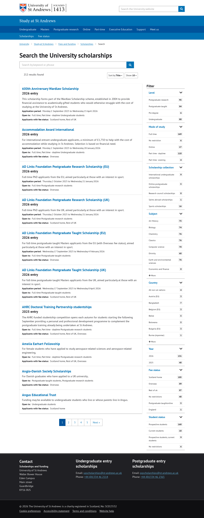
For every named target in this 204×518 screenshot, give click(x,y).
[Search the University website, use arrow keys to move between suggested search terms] (148, 9)
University (24, 44)
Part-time (100, 29)
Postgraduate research (66, 29)
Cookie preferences (30, 511)
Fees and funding (67, 44)
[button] (96, 422)
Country (153, 282)
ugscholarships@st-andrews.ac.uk (103, 473)
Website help (106, 511)
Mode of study (157, 126)
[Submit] (181, 9)
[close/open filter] (166, 275)
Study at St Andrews (37, 20)
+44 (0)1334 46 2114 (96, 477)
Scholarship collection (161, 167)
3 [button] (75, 422)
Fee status (44, 36)
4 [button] (81, 422)
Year (151, 349)
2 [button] (68, 422)
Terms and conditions (84, 511)
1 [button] (62, 422)
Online (86, 29)
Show (131, 75)
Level (152, 92)
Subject (153, 213)
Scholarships (26, 36)
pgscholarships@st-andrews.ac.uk (159, 473)
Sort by (115, 75)
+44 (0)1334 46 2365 (153, 477)
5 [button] (87, 422)
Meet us (154, 29)
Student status (157, 417)
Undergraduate (27, 29)
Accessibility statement (56, 511)
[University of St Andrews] (43, 8)
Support (141, 29)
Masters (45, 29)
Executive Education (120, 29)
